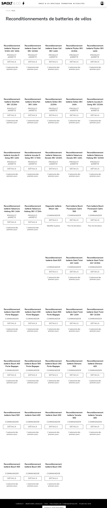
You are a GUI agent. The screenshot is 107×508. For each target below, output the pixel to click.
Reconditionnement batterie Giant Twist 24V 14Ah (74, 259)
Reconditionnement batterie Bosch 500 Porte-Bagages (33, 362)
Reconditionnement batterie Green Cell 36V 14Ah (53, 48)
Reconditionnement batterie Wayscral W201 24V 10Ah (12, 48)
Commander (53, 214)
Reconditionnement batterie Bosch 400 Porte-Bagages (12, 362)
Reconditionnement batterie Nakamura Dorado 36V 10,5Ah (53, 154)
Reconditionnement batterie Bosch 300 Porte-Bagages (53, 362)
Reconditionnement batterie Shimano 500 (74, 362)
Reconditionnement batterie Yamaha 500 (74, 414)
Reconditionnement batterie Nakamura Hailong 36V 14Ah (12, 207)
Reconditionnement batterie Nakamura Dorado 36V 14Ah (74, 154)
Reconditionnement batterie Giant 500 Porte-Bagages (53, 311)
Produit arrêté (12, 56)
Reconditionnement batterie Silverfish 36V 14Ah (33, 101)
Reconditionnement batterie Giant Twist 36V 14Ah (74, 311)
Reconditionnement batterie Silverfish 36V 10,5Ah (12, 101)
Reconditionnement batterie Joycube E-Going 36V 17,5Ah (33, 154)
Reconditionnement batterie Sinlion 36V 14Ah (74, 101)
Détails (11, 61)
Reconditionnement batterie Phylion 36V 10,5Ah (74, 48)
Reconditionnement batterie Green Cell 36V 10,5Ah (33, 48)
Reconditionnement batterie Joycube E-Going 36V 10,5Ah (95, 101)
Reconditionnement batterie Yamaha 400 (95, 414)
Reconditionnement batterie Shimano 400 (95, 362)
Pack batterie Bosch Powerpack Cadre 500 (74, 207)
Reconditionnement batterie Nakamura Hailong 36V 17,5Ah (32, 207)
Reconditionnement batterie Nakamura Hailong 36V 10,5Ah (95, 154)
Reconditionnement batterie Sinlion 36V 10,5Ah (53, 101)
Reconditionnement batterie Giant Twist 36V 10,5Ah (95, 311)
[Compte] (102, 3)
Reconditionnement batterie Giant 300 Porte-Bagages (33, 311)
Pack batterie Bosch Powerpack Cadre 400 (95, 207)
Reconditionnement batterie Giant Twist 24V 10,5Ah (95, 259)
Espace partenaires (89, 503)
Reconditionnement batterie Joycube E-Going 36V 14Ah (12, 154)
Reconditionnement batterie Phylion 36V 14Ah (95, 48)
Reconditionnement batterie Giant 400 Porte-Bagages (12, 311)
